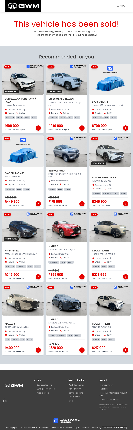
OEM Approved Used (46, 389)
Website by (109, 427)
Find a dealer (74, 396)
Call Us (20, 113)
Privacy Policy (107, 385)
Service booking (76, 393)
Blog (71, 401)
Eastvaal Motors (63, 427)
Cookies (104, 389)
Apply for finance (76, 385)
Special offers (43, 393)
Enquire (9, 113)
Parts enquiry (75, 389)
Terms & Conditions (110, 399)
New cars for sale (44, 385)
